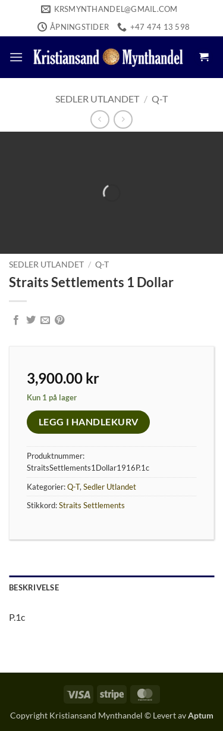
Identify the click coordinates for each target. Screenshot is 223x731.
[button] (16, 56)
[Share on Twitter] (31, 320)
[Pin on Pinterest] (59, 320)
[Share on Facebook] (16, 320)
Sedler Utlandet (97, 98)
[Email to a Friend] (45, 320)
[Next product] (99, 119)
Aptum (200, 715)
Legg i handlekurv (89, 421)
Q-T (160, 98)
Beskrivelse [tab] (34, 587)
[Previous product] (123, 119)
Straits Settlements (92, 505)
